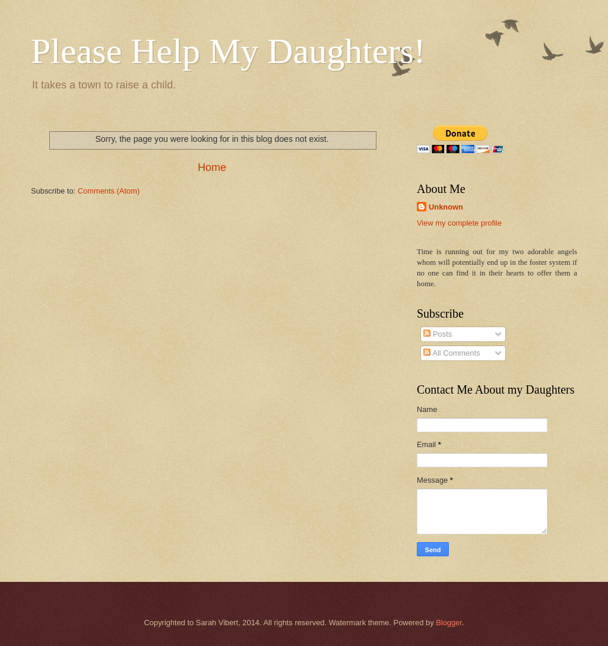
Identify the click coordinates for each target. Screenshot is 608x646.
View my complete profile (459, 222)
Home (212, 167)
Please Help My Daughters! (228, 51)
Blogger (449, 622)
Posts (437, 334)
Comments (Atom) (109, 190)
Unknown (446, 206)
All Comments (451, 353)
